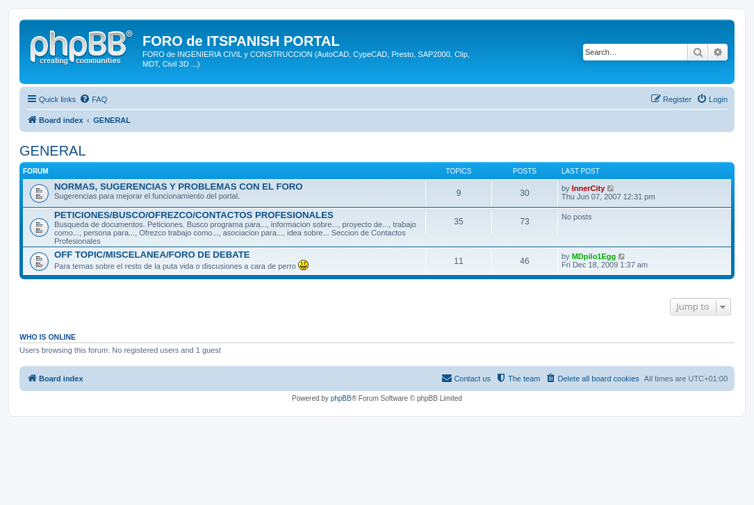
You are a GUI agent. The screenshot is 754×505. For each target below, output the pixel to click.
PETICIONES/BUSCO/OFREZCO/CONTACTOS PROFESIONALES (194, 215)
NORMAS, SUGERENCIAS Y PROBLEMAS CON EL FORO (178, 186)
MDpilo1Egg (594, 256)
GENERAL (52, 150)
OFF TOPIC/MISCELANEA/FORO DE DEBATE (152, 254)
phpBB (341, 398)
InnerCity (588, 188)
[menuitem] (93, 99)
